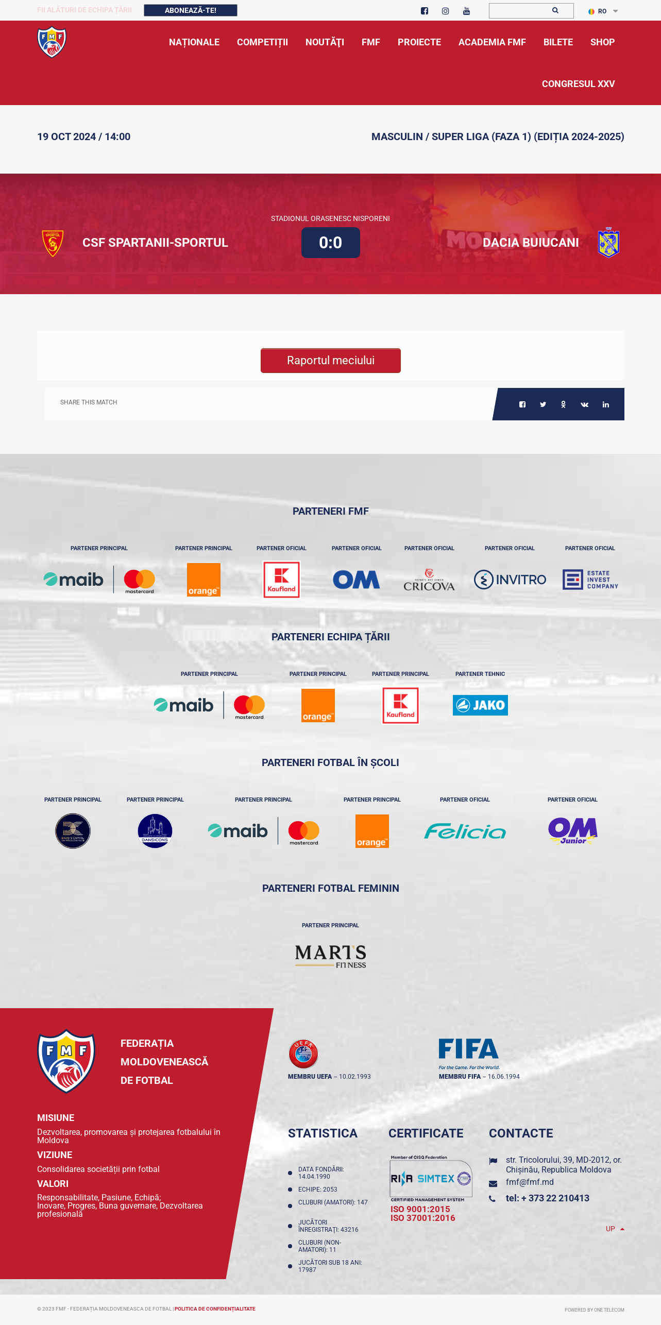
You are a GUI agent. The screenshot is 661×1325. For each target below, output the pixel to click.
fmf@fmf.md (530, 1182)
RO (597, 11)
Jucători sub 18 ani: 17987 (330, 1266)
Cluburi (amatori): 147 (333, 1206)
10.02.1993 (355, 1076)
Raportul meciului (331, 360)
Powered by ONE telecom (594, 1310)
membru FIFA (460, 1076)
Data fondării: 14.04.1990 (321, 1173)
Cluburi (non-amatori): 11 (319, 1246)
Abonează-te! (190, 10)
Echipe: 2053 (319, 1189)
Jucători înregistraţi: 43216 (330, 1226)
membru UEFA (310, 1076)
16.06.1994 (504, 1076)
